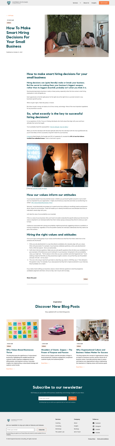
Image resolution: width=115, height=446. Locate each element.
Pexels (45, 188)
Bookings (76, 429)
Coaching (57, 423)
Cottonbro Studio (37, 188)
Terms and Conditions (103, 439)
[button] (76, 3)
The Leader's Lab (59, 432)
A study (29, 136)
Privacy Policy (91, 439)
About (75, 423)
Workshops (58, 429)
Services (75, 3)
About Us (86, 3)
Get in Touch (77, 432)
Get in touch (104, 3)
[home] (17, 3)
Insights (94, 3)
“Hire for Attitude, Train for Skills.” (59, 127)
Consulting (58, 426)
